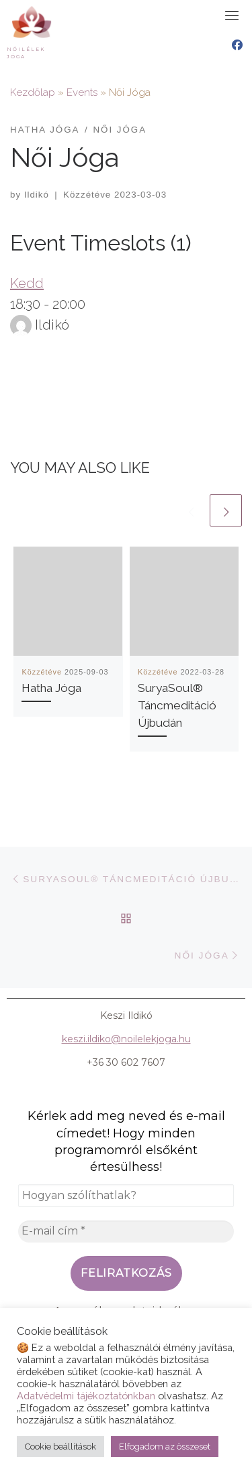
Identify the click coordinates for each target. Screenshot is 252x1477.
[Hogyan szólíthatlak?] (126, 1195)
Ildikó (36, 195)
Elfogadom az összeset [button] (164, 1446)
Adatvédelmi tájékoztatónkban (86, 1395)
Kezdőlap (32, 92)
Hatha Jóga (51, 688)
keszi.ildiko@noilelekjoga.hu (126, 1039)
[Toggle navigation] (231, 15)
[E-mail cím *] (126, 1231)
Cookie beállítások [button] (60, 1446)
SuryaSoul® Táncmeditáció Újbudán (177, 705)
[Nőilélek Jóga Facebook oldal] (237, 46)
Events (82, 92)
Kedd (27, 283)
